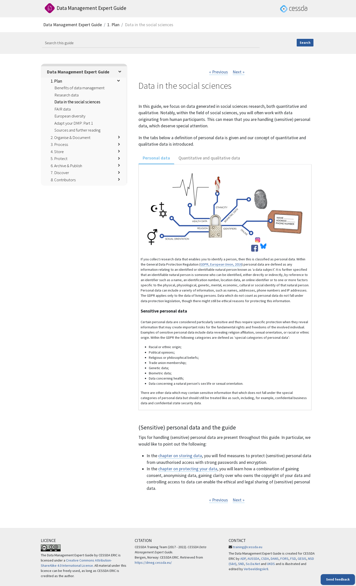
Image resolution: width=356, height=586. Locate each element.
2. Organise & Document (70, 137)
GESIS (302, 558)
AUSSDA (253, 558)
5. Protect (59, 158)
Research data (66, 95)
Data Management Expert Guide (72, 24)
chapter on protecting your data (187, 469)
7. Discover (60, 172)
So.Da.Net (253, 564)
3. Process (59, 144)
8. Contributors (63, 179)
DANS (275, 558)
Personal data (156, 158)
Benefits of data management (79, 87)
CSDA (265, 558)
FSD (293, 558)
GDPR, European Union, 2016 (221, 264)
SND (241, 564)
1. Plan (113, 24)
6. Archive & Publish (66, 165)
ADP (243, 558)
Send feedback (338, 579)
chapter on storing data (180, 455)
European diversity (69, 116)
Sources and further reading (77, 130)
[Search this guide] (151, 43)
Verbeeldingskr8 (256, 569)
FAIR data (62, 109)
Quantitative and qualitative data (209, 158)
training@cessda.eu (247, 547)
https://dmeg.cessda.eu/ (153, 562)
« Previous (218, 72)
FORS (284, 558)
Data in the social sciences (77, 102)
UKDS (271, 564)
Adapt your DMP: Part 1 (73, 123)
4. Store (57, 151)
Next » (239, 72)
